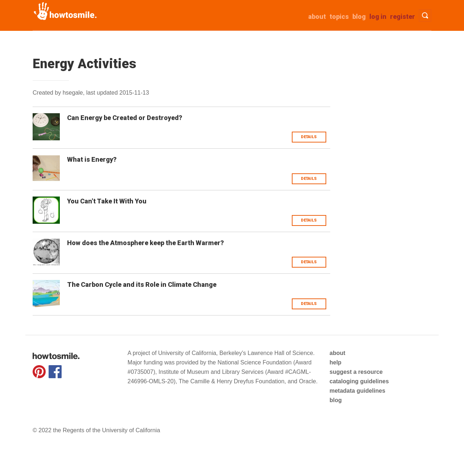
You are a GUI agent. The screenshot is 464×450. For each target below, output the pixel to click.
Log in (377, 16)
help (335, 362)
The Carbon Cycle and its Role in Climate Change (141, 284)
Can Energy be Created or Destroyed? (124, 117)
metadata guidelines (357, 391)
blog (336, 400)
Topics (339, 16)
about (317, 16)
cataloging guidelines (359, 381)
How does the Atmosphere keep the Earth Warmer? (145, 243)
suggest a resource (356, 372)
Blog (359, 16)
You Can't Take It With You (106, 201)
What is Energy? (92, 159)
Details (309, 137)
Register (402, 16)
